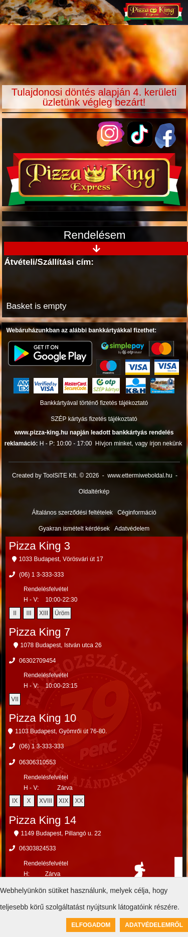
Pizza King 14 (43, 820)
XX (79, 800)
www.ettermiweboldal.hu (139, 475)
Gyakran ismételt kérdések (74, 528)
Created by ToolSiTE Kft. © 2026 (55, 475)
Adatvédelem (131, 528)
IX (15, 800)
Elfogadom (90, 924)
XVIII (45, 800)
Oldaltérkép (94, 491)
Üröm (62, 613)
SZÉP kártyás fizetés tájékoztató (94, 418)
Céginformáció (136, 512)
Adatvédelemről (154, 924)
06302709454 (37, 660)
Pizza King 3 (39, 546)
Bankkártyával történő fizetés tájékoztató (94, 402)
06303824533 (37, 848)
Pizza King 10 (43, 718)
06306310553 (37, 762)
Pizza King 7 (39, 632)
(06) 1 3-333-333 (41, 574)
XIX (63, 800)
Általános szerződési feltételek (72, 512)
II (15, 613)
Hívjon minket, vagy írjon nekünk (138, 443)
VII (15, 699)
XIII (43, 613)
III (29, 613)
